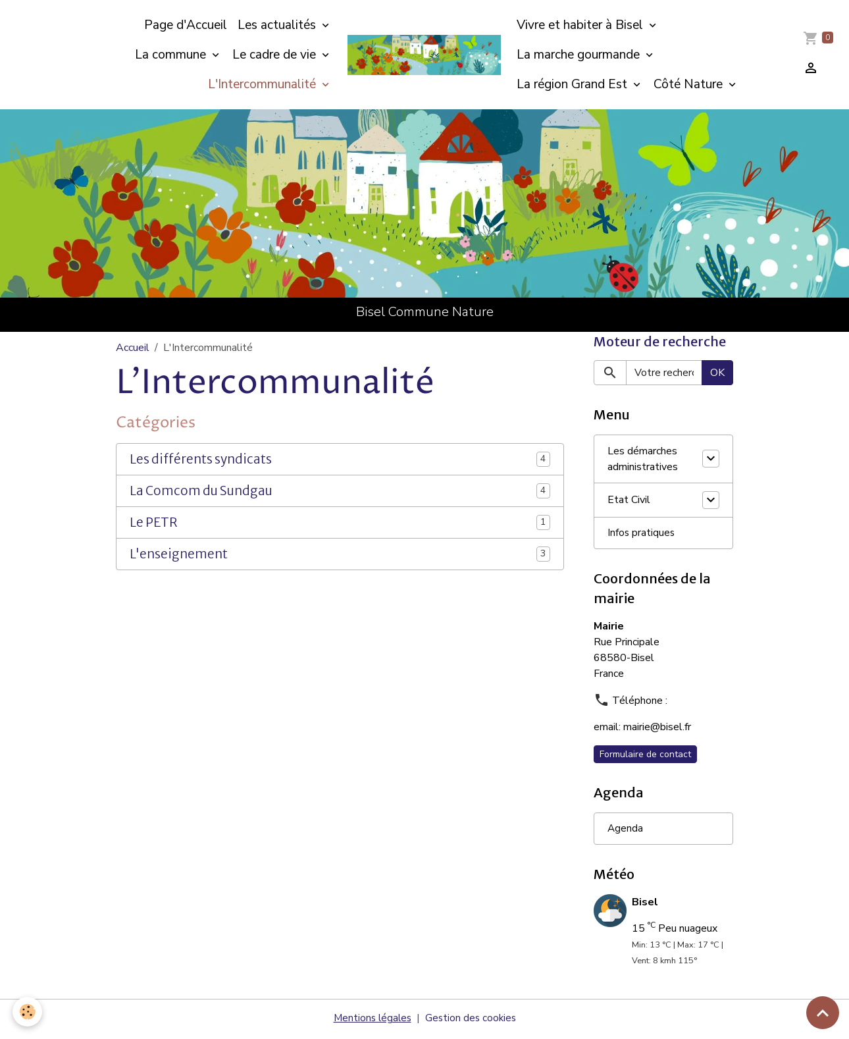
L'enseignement (179, 554)
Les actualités (278, 25)
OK (717, 374)
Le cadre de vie (275, 54)
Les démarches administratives (642, 460)
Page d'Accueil (185, 25)
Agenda (625, 831)
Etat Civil (628, 501)
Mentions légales (370, 1020)
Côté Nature (690, 84)
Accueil (132, 347)
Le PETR (154, 522)
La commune (172, 54)
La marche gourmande (580, 54)
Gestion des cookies (472, 1020)
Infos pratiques (641, 534)
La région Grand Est (573, 84)
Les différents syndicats (201, 459)
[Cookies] (28, 1011)
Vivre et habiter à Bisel (581, 25)
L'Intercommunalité (263, 84)
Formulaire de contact (645, 756)
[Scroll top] (822, 1012)
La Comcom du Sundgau (201, 490)
